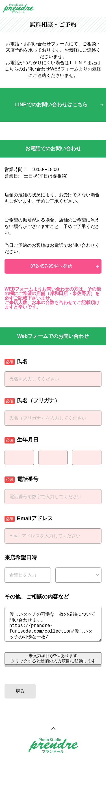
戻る (20, 696)
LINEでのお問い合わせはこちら (51, 104)
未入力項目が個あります (53, 664)
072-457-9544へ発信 (51, 266)
